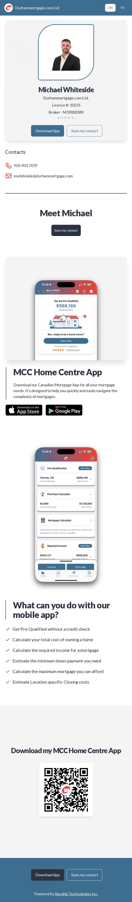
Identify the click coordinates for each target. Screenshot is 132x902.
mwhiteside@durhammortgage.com (43, 175)
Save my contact (84, 130)
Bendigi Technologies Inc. (76, 893)
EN (110, 8)
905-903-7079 (25, 165)
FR (122, 8)
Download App (47, 130)
